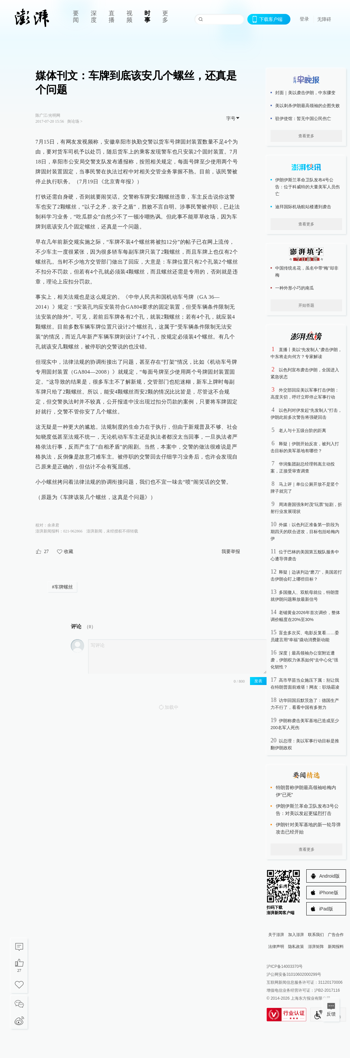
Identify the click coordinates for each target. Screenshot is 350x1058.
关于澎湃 (276, 934)
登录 (304, 19)
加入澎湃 (296, 934)
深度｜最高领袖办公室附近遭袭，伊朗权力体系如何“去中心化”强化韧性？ (304, 660)
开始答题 (306, 305)
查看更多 (306, 136)
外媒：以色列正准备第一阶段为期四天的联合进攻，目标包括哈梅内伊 (305, 531)
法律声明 (276, 946)
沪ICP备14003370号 (285, 966)
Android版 (329, 876)
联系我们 (316, 934)
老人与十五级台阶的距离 (302, 430)
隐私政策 (296, 946)
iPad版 (326, 908)
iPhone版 (328, 892)
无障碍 (324, 19)
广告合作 (336, 934)
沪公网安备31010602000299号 (294, 974)
